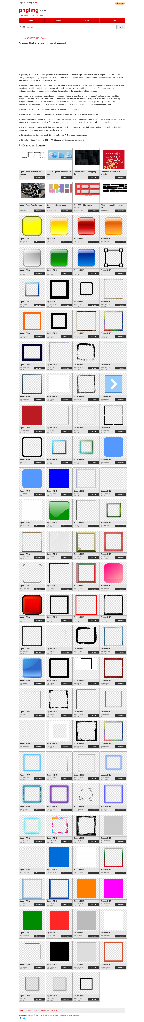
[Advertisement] (36, 59)
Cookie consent (44, 1010)
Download (39, 177)
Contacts (113, 20)
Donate (58, 20)
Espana (34, 3)
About (31, 20)
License (86, 20)
